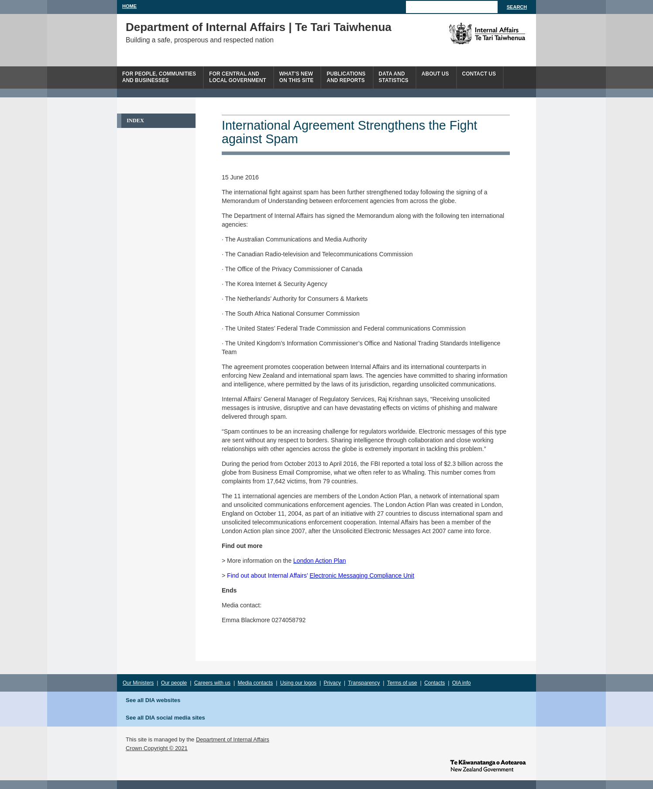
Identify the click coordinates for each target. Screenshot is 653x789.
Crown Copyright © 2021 (157, 748)
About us (435, 74)
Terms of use (402, 683)
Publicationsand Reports (345, 77)
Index (135, 120)
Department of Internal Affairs (232, 739)
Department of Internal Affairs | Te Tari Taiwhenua (259, 27)
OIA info (461, 683)
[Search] (452, 7)
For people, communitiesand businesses (159, 77)
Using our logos (298, 683)
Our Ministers (138, 683)
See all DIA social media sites (165, 717)
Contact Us (479, 74)
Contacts (434, 683)
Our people (174, 683)
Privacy (332, 683)
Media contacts (255, 683)
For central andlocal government (237, 77)
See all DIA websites (153, 700)
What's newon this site (296, 77)
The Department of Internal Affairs (467, 34)
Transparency (364, 683)
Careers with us (212, 683)
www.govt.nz (488, 765)
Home (129, 6)
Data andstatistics (394, 77)
